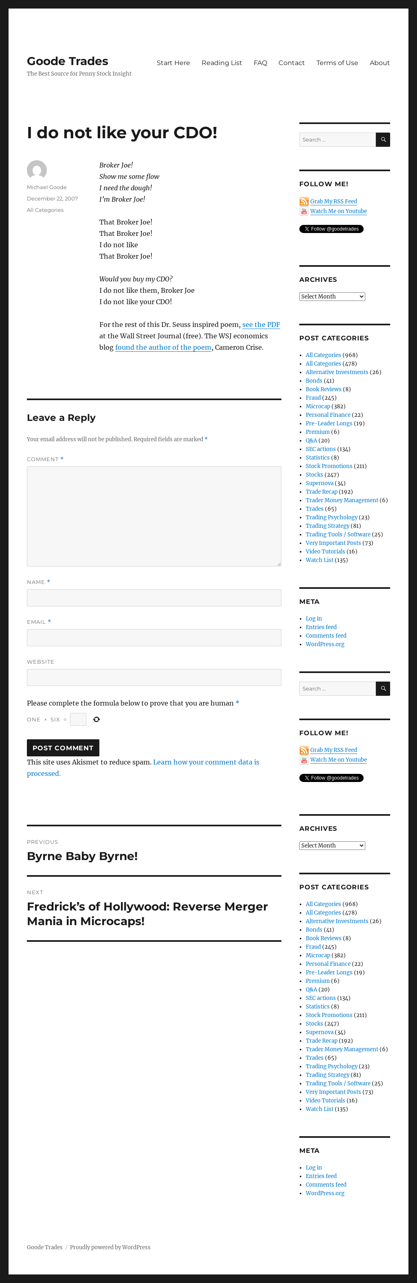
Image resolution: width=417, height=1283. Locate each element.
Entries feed (321, 627)
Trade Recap (322, 491)
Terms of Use (337, 63)
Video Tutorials (325, 551)
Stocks (314, 474)
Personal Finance (328, 415)
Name (38, 582)
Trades (315, 508)
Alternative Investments (337, 372)
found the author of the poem (163, 347)
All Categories (45, 210)
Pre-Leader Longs (329, 423)
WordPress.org (325, 644)
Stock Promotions (329, 466)
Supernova (320, 483)
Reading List (222, 63)
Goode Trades (67, 61)
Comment (45, 459)
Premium (318, 432)
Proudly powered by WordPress (110, 1247)
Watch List (320, 560)
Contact (292, 63)
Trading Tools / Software (338, 534)
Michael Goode (47, 187)
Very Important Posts (333, 543)
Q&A (311, 440)
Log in (314, 618)
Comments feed (326, 635)
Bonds (314, 380)
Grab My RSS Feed (333, 201)
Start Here (173, 63)
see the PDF (261, 324)
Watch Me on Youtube (338, 211)
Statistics (318, 457)
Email (39, 622)
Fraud (313, 397)
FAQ (260, 63)
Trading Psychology (332, 517)
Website (41, 661)
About (380, 63)
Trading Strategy (327, 526)
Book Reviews (324, 389)
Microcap (318, 406)
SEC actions (321, 449)
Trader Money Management (342, 500)
